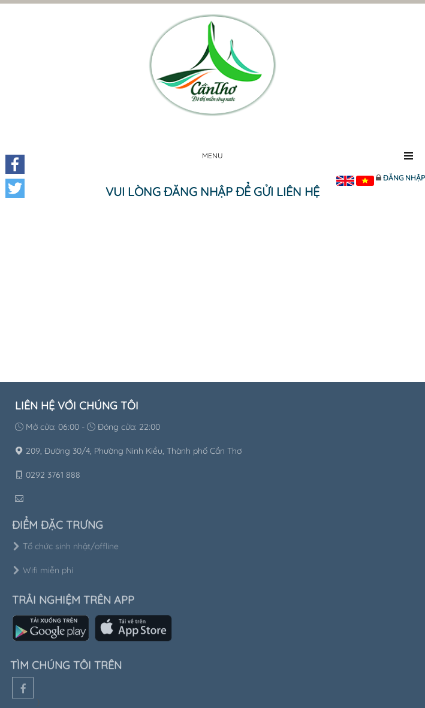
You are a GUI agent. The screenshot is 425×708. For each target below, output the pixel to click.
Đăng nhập (404, 177)
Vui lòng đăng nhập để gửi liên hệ (212, 191)
